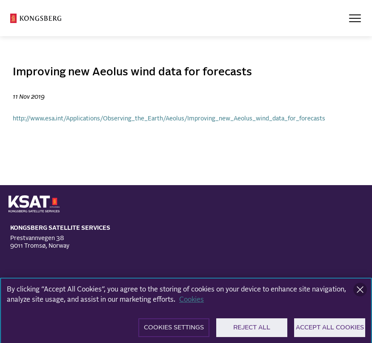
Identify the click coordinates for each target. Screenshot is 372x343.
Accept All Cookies (330, 331)
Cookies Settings (174, 331)
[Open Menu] (355, 18)
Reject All (251, 331)
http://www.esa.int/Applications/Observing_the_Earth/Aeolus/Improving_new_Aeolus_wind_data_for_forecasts (169, 119)
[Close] (360, 293)
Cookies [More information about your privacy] (191, 302)
